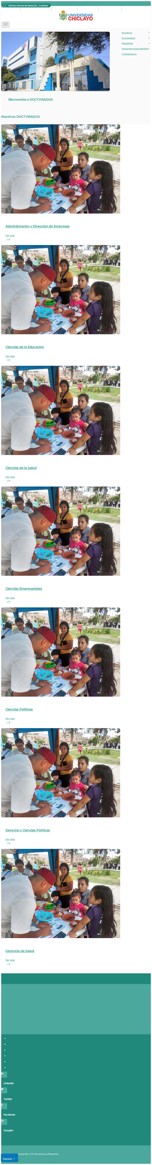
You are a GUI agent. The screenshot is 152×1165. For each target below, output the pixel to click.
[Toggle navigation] (5, 25)
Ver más (76, 237)
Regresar (7, 1158)
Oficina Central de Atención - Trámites (24, 5)
